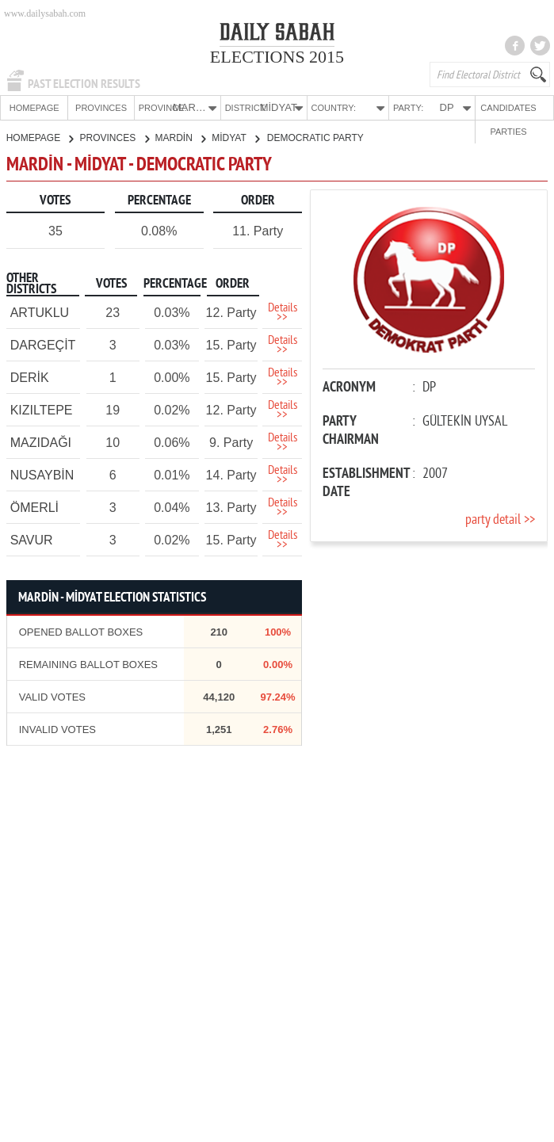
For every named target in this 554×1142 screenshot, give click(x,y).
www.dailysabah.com (45, 13)
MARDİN (180, 137)
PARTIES (522, 108)
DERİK (29, 377)
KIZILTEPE (41, 409)
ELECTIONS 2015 (277, 57)
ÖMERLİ (34, 507)
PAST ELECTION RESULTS (84, 84)
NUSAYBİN (42, 474)
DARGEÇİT (43, 344)
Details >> (282, 312)
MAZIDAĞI (40, 442)
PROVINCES (84, 108)
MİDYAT (235, 137)
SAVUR (31, 539)
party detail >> (500, 519)
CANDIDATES (467, 108)
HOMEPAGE (28, 108)
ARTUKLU (39, 312)
